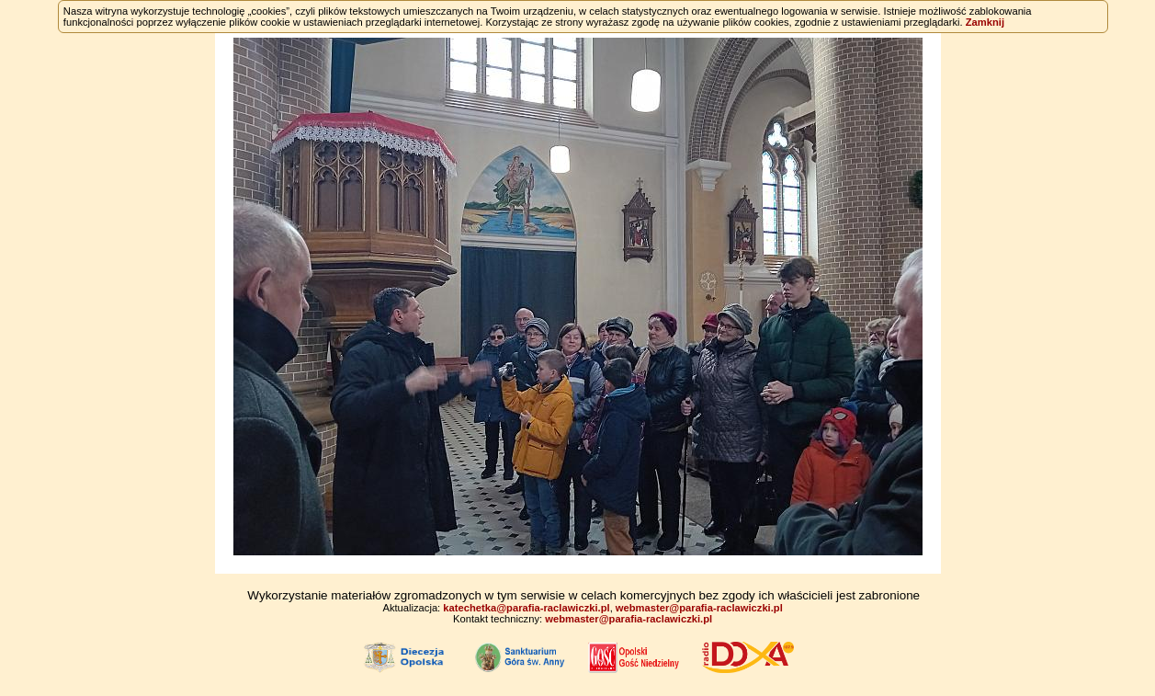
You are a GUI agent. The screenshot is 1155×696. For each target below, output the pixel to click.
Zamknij (985, 22)
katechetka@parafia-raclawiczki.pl (526, 607)
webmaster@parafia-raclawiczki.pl (699, 607)
